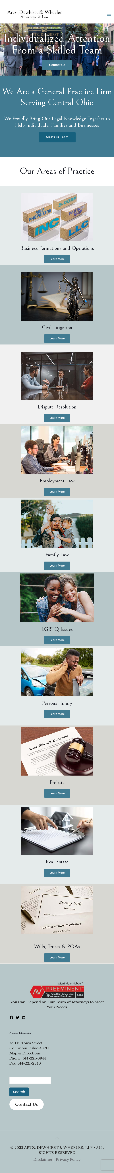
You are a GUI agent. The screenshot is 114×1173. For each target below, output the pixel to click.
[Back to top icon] (57, 1138)
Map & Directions (25, 1053)
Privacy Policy (68, 1159)
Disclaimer (43, 1159)
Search (19, 1091)
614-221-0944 (34, 1058)
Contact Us (26, 1104)
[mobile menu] (109, 14)
